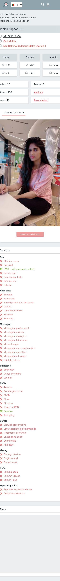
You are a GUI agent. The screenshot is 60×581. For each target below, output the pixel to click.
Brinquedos (10, 281)
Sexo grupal (10, 273)
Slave (6, 399)
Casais (7, 306)
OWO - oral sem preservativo (19, 269)
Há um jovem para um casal (19, 302)
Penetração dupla (13, 277)
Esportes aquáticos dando (18, 489)
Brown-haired (41, 100)
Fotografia (9, 298)
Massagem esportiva (15, 352)
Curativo (8, 411)
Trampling (9, 415)
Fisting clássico (12, 454)
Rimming (8, 318)
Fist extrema (10, 462)
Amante (8, 387)
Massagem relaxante (15, 356)
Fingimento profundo (15, 432)
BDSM (7, 395)
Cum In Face (10, 479)
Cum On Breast (12, 475)
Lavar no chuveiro (13, 310)
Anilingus (9, 444)
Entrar (48, 4)
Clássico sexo (11, 261)
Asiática (38, 92)
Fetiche (8, 285)
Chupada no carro (13, 436)
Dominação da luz (13, 391)
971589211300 (12, 36)
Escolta (8, 294)
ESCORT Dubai (7, 14)
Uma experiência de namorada (20, 428)
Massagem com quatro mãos (19, 348)
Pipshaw (8, 314)
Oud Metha (20, 14)
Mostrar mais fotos (30, 234)
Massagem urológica (15, 336)
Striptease (9, 369)
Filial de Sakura (12, 360)
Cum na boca (11, 471)
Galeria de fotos (14, 112)
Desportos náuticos (14, 493)
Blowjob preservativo (15, 424)
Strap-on (8, 403)
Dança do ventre (12, 373)
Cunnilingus (10, 440)
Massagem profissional (16, 328)
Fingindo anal (11, 458)
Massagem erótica (14, 332)
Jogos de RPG (11, 407)
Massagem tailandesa (15, 340)
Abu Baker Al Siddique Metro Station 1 (18, 17)
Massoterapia (11, 344)
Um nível (8, 265)
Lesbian (8, 377)
